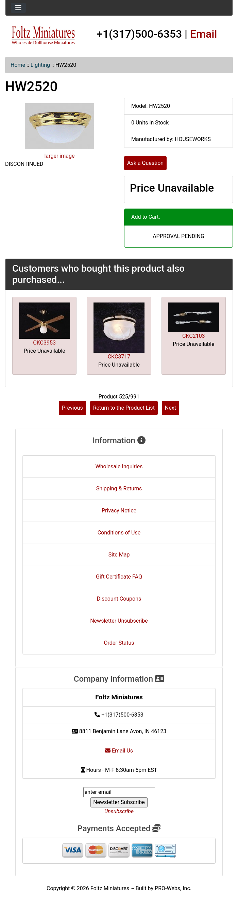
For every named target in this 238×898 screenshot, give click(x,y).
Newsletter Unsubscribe (119, 621)
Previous (72, 408)
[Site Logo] (43, 35)
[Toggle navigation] (18, 8)
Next (170, 408)
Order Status (119, 643)
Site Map (119, 554)
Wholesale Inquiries (119, 466)
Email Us (119, 750)
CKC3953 (44, 342)
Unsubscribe (119, 811)
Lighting (40, 65)
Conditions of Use (119, 532)
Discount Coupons (119, 599)
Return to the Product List (124, 408)
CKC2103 (193, 336)
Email (203, 33)
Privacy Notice (119, 510)
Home (18, 65)
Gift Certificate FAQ (119, 576)
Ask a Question (145, 163)
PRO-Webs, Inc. (173, 888)
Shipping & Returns (119, 488)
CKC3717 (119, 356)
